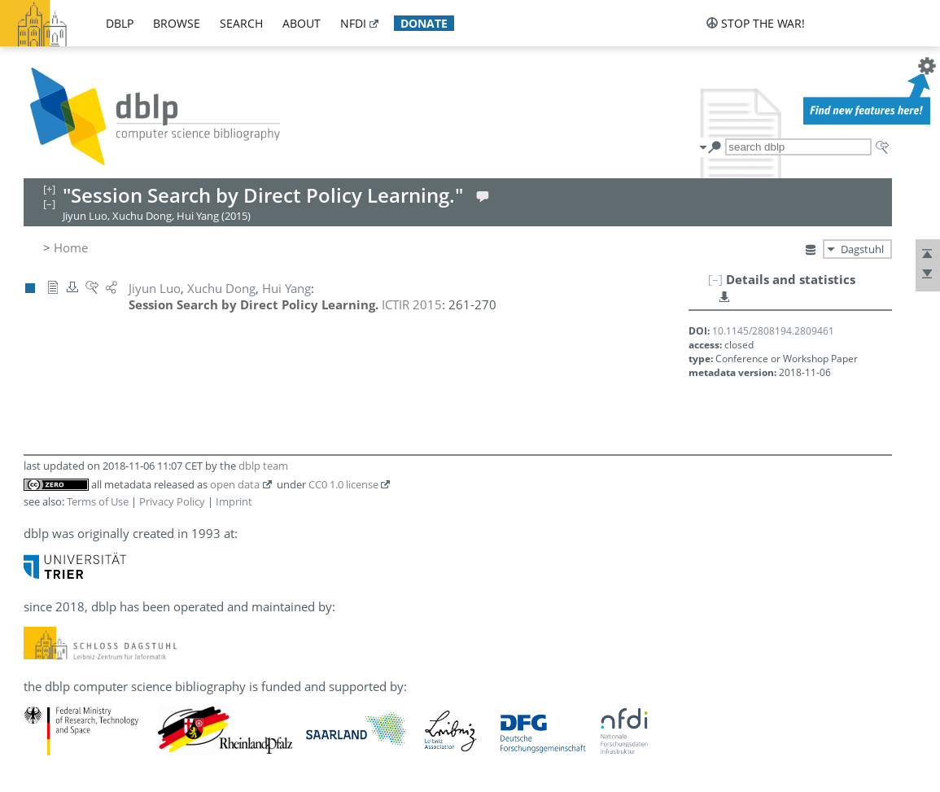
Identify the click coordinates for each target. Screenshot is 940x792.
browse (176, 23)
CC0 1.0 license (343, 484)
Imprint (234, 501)
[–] (715, 279)
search (241, 23)
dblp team (263, 465)
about (301, 23)
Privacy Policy (172, 501)
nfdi (353, 23)
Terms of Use (98, 501)
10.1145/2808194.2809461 (773, 331)
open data (235, 484)
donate (424, 23)
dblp (119, 23)
